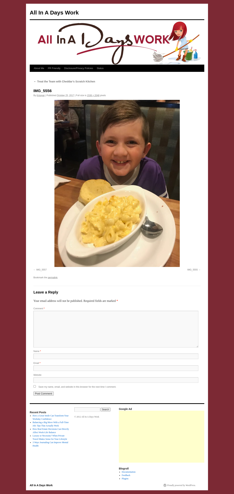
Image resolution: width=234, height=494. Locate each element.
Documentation (129, 472)
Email (36, 363)
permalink (52, 277)
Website (37, 375)
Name (37, 351)
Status (100, 68)
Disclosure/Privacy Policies (78, 68)
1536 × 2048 (93, 95)
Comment (39, 308)
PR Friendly (54, 68)
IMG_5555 (192, 269)
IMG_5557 (41, 269)
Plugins (125, 478)
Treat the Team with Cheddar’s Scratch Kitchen (64, 81)
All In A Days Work (54, 12)
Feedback (126, 475)
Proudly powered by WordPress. (181, 485)
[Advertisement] (176, 437)
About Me (39, 68)
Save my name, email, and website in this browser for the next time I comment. (77, 387)
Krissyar (41, 95)
